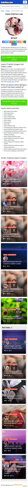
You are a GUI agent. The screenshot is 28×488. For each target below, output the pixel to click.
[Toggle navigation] (25, 2)
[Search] (14, 6)
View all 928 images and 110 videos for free (14, 58)
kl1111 (8, 69)
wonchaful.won (11, 81)
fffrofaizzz (11, 89)
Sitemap (25, 486)
